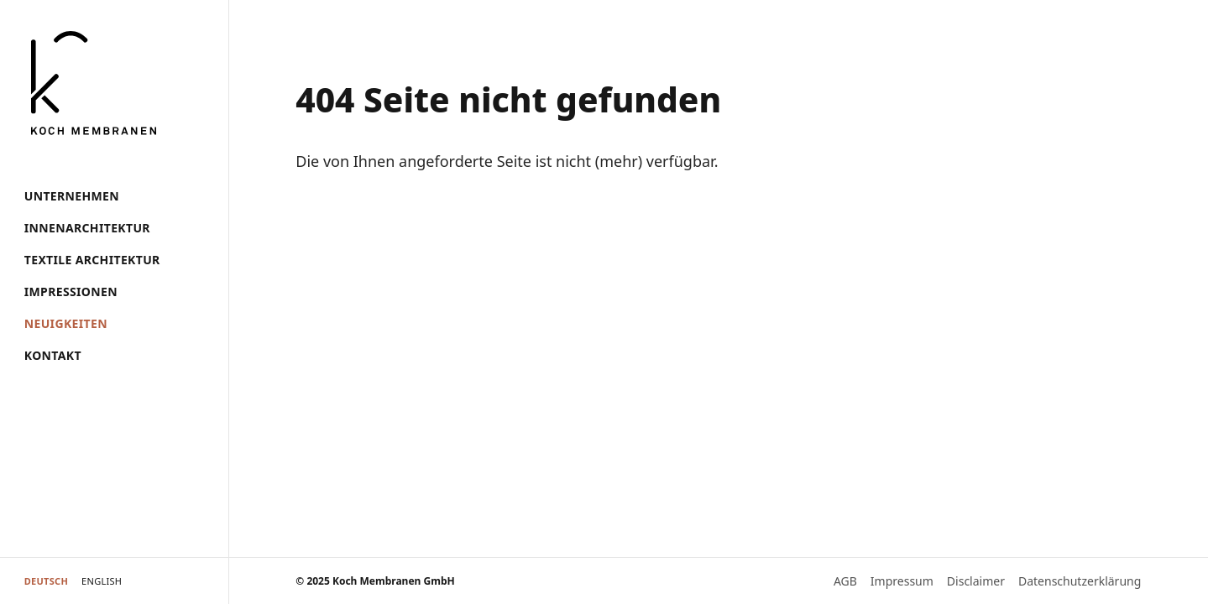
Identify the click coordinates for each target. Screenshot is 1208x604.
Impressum (902, 581)
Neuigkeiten (65, 323)
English (101, 581)
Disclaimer (976, 581)
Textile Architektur (92, 260)
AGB (845, 581)
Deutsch (46, 581)
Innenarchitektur (87, 228)
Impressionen (71, 291)
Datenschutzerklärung (1079, 581)
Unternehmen (71, 196)
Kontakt (52, 355)
